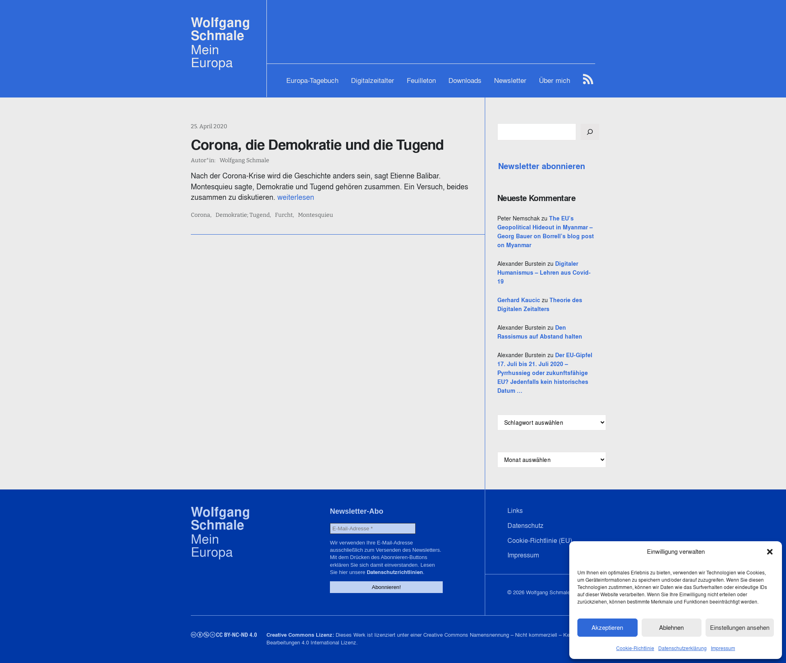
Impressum (723, 648)
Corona (200, 215)
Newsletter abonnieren (541, 166)
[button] (770, 552)
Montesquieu (315, 215)
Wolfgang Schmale (220, 28)
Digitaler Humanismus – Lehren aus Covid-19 (544, 273)
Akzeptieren (607, 627)
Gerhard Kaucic (518, 300)
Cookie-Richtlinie (635, 648)
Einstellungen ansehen (739, 627)
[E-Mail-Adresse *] (373, 528)
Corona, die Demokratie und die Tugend (317, 144)
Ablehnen (671, 627)
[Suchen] (590, 131)
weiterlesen (295, 197)
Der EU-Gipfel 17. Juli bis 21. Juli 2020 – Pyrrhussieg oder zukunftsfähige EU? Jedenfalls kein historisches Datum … (544, 373)
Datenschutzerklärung (682, 648)
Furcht (284, 215)
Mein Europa (212, 55)
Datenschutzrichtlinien (395, 572)
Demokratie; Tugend (243, 215)
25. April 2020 (209, 126)
